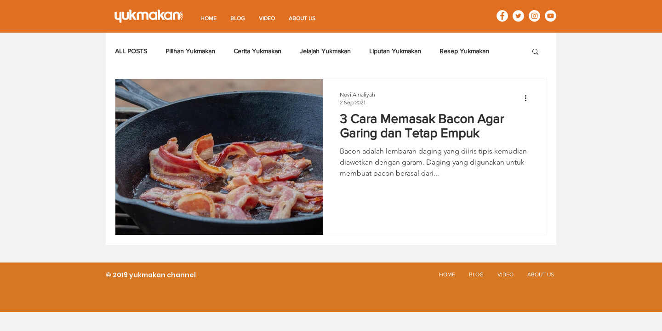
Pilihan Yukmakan (190, 51)
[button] (535, 52)
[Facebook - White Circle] (502, 16)
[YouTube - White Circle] (550, 16)
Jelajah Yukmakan (325, 51)
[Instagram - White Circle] (534, 16)
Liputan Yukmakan (395, 51)
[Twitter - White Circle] (518, 16)
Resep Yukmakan (464, 51)
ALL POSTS (131, 51)
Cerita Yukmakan (257, 51)
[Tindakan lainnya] (528, 97)
